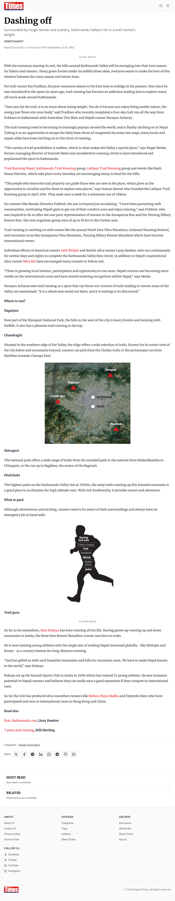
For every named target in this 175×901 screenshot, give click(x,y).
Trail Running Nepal (19, 168)
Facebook (11, 854)
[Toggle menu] (168, 6)
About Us (9, 823)
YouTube (11, 865)
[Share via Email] (73, 754)
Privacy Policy (12, 834)
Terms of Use (11, 839)
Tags (64, 828)
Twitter (10, 860)
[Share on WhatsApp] (49, 754)
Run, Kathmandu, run (20, 721)
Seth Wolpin (70, 250)
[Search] (161, 6)
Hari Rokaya (49, 630)
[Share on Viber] (65, 754)
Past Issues (125, 823)
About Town (69, 839)
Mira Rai (29, 261)
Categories (68, 823)
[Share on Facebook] (24, 754)
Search (123, 839)
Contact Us (10, 828)
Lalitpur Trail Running (104, 168)
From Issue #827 (51, 47)
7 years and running (19, 730)
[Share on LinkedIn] (40, 754)
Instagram (12, 870)
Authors (66, 834)
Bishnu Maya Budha (104, 696)
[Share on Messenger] (32, 754)
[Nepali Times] (11, 890)
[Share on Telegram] (57, 754)
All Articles (125, 828)
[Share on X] (16, 754)
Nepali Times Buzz (29, 744)
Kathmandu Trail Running (56, 168)
